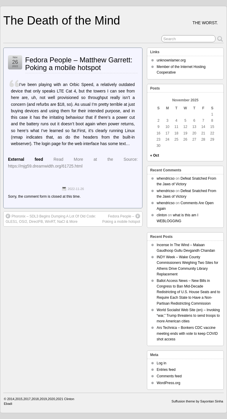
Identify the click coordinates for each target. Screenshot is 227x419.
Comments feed (169, 376)
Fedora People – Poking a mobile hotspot (121, 219)
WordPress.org (168, 383)
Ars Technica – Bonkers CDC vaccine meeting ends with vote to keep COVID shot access (187, 333)
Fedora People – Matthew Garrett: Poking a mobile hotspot (78, 64)
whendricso (166, 178)
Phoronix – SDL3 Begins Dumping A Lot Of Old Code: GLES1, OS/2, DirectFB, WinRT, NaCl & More (51, 219)
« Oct (154, 155)
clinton (162, 215)
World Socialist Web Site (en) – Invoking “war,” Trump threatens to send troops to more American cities (188, 315)
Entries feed (166, 370)
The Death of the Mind (61, 20)
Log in (161, 363)
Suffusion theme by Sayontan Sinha (197, 401)
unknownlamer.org (171, 60)
